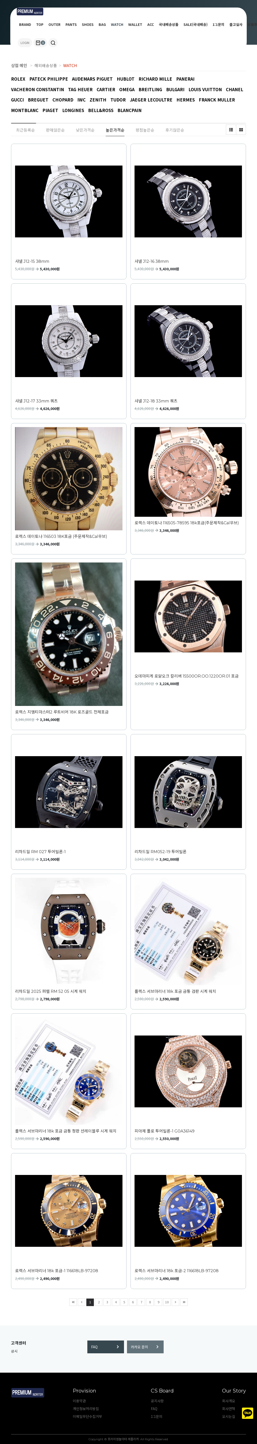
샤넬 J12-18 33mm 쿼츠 (156, 401)
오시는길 (228, 1416)
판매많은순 (55, 130)
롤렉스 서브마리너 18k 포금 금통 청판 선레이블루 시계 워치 (65, 1131)
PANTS (71, 24)
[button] (53, 42)
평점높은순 (145, 130)
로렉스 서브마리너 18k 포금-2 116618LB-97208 (177, 1270)
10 (166, 1301)
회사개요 (228, 1400)
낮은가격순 (85, 130)
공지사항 (157, 1400)
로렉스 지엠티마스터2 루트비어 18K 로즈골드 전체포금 (62, 712)
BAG (102, 24)
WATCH (117, 24)
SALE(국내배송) (195, 24)
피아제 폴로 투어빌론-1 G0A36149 (165, 1131)
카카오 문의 (145, 1346)
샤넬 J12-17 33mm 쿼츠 (36, 401)
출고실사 (235, 24)
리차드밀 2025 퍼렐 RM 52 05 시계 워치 (50, 991)
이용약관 (79, 1400)
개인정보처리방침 (86, 1408)
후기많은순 (174, 130)
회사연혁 (228, 1408)
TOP (39, 24)
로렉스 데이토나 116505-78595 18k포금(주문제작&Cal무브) (187, 523)
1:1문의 (218, 24)
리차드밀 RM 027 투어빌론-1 (40, 851)
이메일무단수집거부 (87, 1416)
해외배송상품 (45, 65)
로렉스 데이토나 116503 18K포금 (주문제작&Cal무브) (61, 536)
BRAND (25, 24)
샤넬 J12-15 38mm (32, 261)
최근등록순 (25, 130)
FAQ (105, 1346)
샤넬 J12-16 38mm (152, 261)
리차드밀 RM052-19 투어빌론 (160, 851)
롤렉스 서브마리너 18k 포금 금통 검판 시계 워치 (175, 991)
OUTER (54, 24)
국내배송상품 (168, 24)
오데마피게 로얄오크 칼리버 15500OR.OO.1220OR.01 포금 (187, 676)
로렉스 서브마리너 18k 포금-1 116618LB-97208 (56, 1270)
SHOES (88, 24)
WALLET (135, 24)
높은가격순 (115, 130)
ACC (150, 24)
